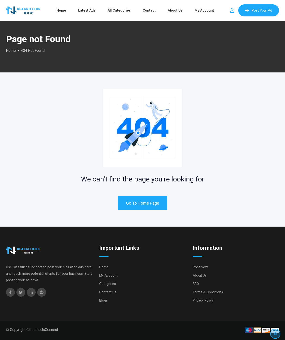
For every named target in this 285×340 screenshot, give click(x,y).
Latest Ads (87, 10)
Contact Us (107, 292)
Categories (107, 284)
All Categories (119, 10)
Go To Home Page (142, 203)
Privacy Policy (203, 300)
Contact (149, 10)
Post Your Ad (258, 10)
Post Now (200, 267)
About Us (175, 10)
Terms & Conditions (208, 292)
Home (61, 10)
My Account (204, 10)
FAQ (196, 284)
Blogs (103, 300)
